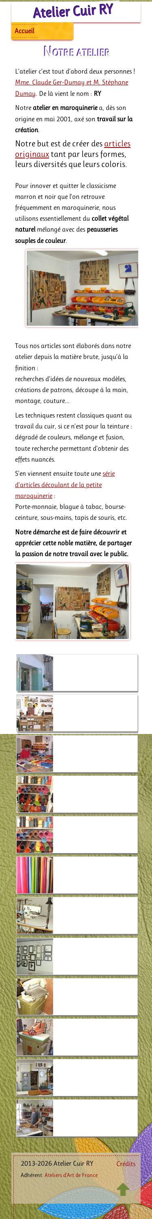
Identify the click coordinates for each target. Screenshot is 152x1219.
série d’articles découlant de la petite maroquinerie (65, 484)
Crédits (125, 1163)
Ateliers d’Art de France (71, 1175)
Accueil (24, 31)
